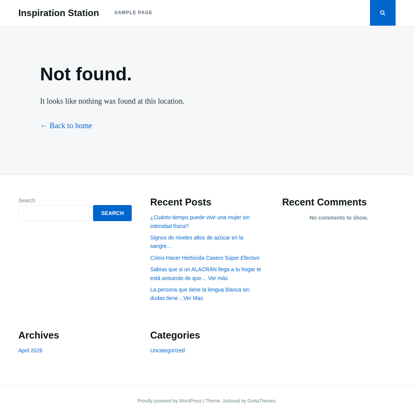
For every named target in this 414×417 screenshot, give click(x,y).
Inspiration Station (58, 13)
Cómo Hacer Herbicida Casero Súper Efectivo (205, 258)
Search (26, 200)
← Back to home (66, 125)
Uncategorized (167, 350)
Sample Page (134, 12)
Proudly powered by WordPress (170, 401)
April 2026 (30, 350)
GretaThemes (261, 401)
